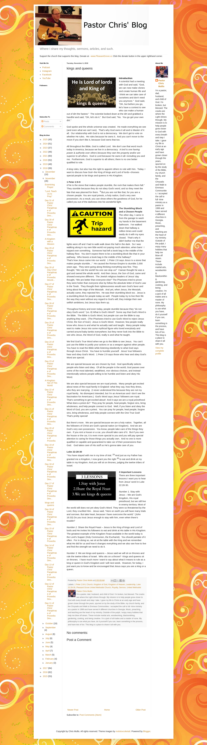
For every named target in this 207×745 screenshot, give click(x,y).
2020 (45, 160)
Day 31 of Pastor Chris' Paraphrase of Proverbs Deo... (51, 208)
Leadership (130, 584)
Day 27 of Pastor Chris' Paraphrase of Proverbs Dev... (51, 291)
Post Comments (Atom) (90, 715)
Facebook (46, 74)
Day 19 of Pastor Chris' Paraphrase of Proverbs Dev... (51, 452)
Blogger (146, 731)
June (48, 642)
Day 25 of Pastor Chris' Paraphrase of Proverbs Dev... (51, 330)
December (50, 172)
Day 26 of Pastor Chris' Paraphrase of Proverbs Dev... (51, 311)
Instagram (47, 71)
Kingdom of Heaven (116, 584)
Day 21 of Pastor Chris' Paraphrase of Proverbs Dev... (51, 416)
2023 (45, 148)
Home (107, 710)
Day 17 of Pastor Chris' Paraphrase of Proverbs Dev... (51, 491)
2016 (45, 672)
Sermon (122, 587)
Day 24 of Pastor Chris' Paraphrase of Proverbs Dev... (51, 349)
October (49, 623)
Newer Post (72, 710)
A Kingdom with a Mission (50, 241)
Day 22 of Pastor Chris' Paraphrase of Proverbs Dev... (51, 397)
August (48, 634)
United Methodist (134, 587)
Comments (47, 126)
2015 (45, 676)
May (47, 646)
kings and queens (49, 503)
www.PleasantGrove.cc (101, 56)
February (49, 659)
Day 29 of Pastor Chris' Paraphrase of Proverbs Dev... (51, 255)
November (50, 178)
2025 (45, 139)
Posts (45, 121)
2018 (45, 168)
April (47, 650)
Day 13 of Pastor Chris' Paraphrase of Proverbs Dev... (51, 572)
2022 (45, 152)
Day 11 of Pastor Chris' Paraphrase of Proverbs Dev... (51, 611)
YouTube (46, 78)
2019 (45, 164)
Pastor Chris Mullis (161, 83)
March (48, 655)
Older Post (141, 710)
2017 (45, 668)
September (50, 627)
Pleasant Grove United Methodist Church (93, 587)
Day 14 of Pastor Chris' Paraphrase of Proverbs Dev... (51, 553)
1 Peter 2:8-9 (80, 584)
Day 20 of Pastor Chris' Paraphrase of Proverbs (51, 434)
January (49, 663)
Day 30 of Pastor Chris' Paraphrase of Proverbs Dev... (51, 227)
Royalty (115, 587)
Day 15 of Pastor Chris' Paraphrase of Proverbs (51, 534)
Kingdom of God (100, 584)
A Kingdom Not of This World (51, 383)
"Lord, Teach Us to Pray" (51, 194)
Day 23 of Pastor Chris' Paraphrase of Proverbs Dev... (51, 369)
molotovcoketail (123, 731)
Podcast (46, 67)
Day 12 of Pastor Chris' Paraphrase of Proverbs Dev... (51, 591)
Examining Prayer (50, 185)
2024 (45, 143)
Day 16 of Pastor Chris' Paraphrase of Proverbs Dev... (51, 517)
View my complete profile (159, 351)
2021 (45, 156)
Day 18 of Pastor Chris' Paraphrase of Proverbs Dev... (51, 472)
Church (89, 584)
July (47, 638)
